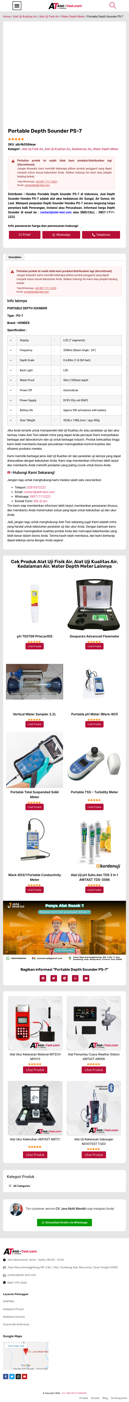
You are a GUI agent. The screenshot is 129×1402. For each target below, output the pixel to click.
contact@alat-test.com (37, 185)
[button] (17, 5)
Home (7, 16)
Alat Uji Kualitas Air (25, 16)
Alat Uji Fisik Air (49, 16)
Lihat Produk (34, 646)
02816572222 (36, 487)
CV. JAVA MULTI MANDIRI (74, 1393)
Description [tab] (15, 257)
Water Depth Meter (73, 16)
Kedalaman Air (82, 149)
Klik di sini (40, 501)
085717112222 (40, 496)
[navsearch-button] (113, 5)
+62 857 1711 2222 (46, 181)
